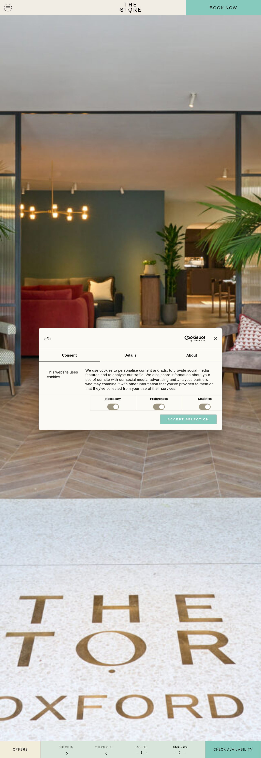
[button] (8, 7)
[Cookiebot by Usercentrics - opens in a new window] (187, 339)
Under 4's (180, 747)
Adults (142, 747)
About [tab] (191, 355)
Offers (20, 749)
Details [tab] (130, 355)
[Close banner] (215, 339)
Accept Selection (188, 419)
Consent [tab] (69, 355)
